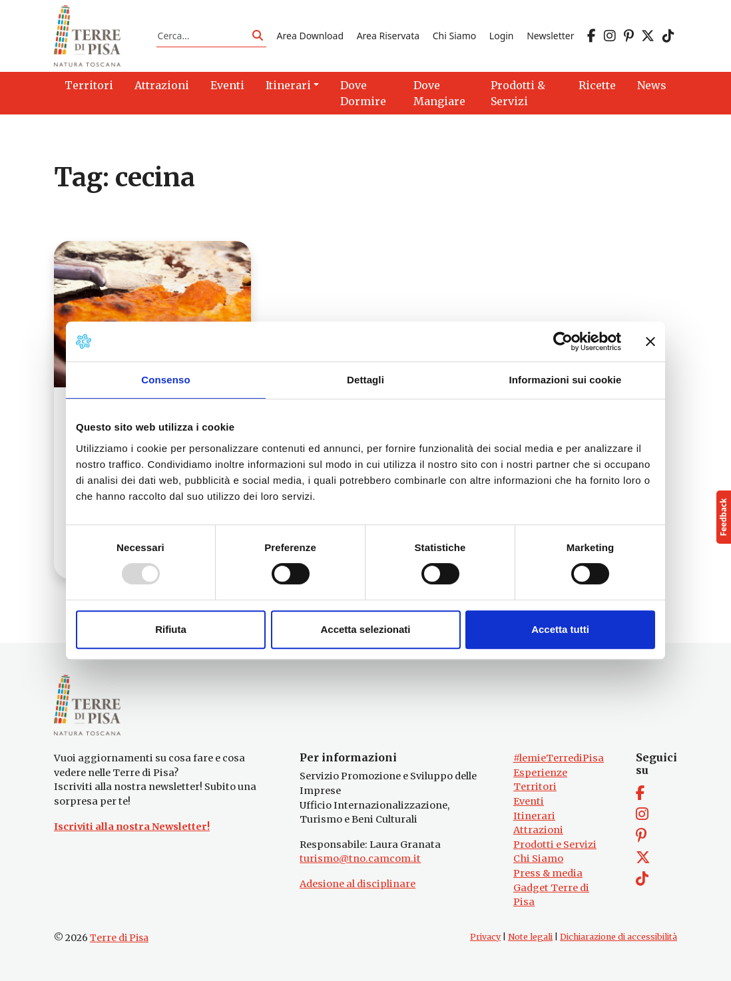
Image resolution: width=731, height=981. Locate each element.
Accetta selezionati (365, 629)
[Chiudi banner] (650, 341)
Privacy (485, 937)
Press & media (548, 873)
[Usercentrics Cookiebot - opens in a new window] (563, 341)
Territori (535, 787)
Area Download (310, 35)
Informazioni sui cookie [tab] (565, 379)
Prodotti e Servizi (555, 845)
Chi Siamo (454, 35)
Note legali (530, 937)
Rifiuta (170, 629)
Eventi (528, 801)
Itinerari (534, 816)
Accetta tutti (560, 629)
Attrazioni (538, 830)
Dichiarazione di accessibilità (618, 937)
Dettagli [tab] (365, 379)
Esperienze (540, 773)
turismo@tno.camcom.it (360, 859)
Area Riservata (388, 35)
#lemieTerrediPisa (558, 758)
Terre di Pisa (119, 938)
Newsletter (550, 35)
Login (501, 35)
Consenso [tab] (165, 379)
